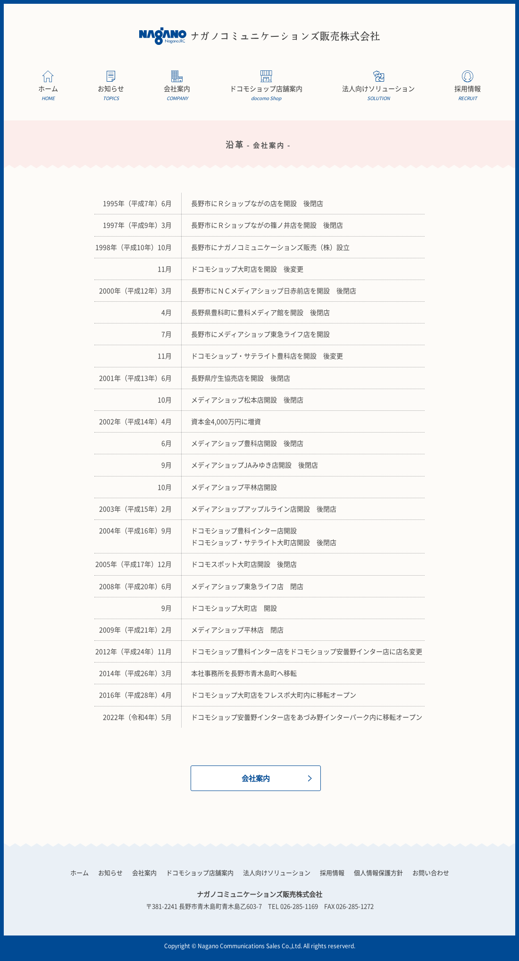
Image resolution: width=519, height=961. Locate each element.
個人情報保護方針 (378, 872)
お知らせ (111, 93)
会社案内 (177, 93)
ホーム (48, 93)
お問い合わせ (430, 872)
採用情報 (467, 93)
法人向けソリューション (378, 93)
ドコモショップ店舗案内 (266, 93)
